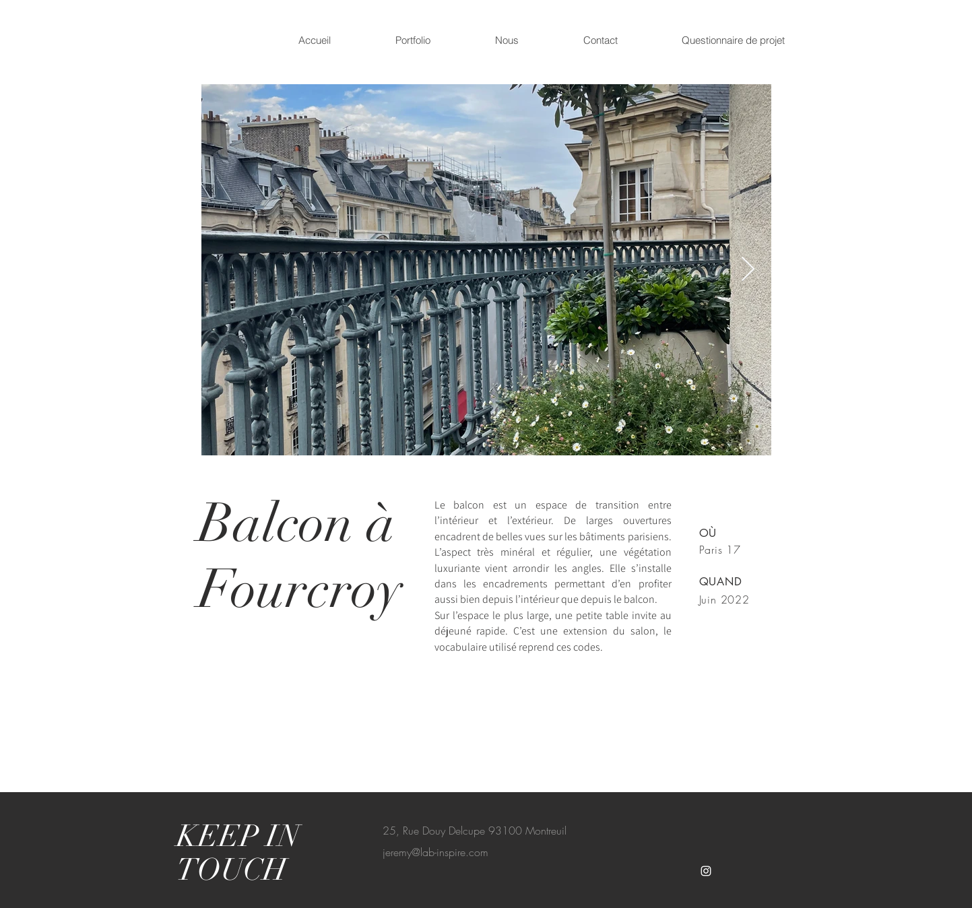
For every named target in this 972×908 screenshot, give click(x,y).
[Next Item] (748, 270)
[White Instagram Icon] (706, 871)
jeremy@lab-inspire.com (435, 852)
